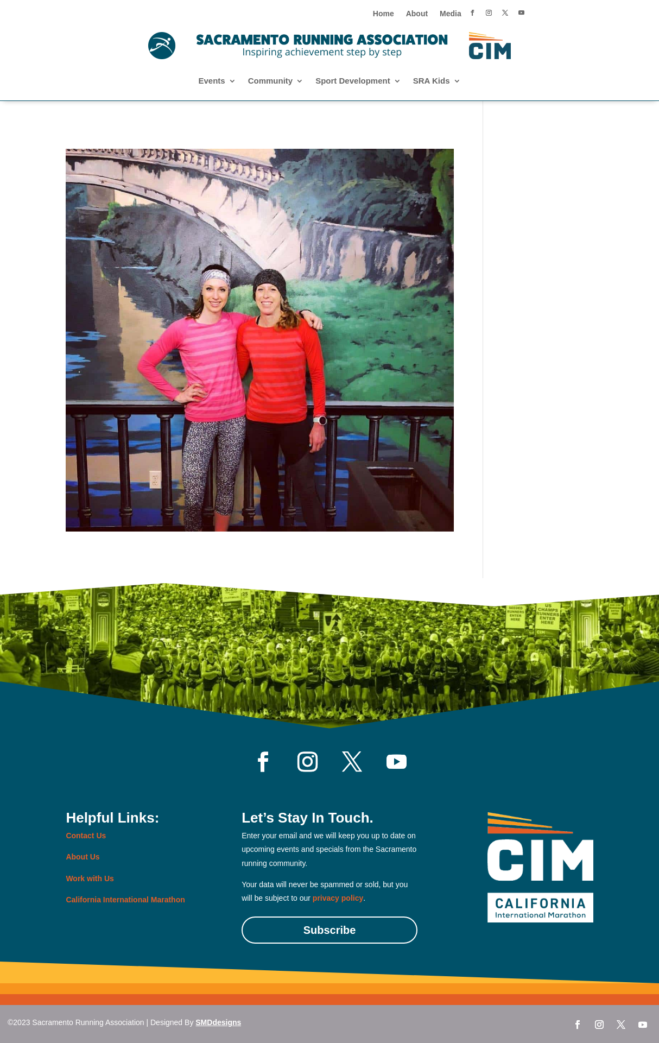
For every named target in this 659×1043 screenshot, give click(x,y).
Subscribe (329, 930)
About (417, 14)
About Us (82, 856)
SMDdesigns (218, 1022)
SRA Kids (431, 81)
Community (270, 81)
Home (383, 14)
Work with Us (89, 878)
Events (211, 81)
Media (450, 14)
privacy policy (338, 898)
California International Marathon (125, 899)
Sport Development (352, 81)
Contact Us (86, 835)
